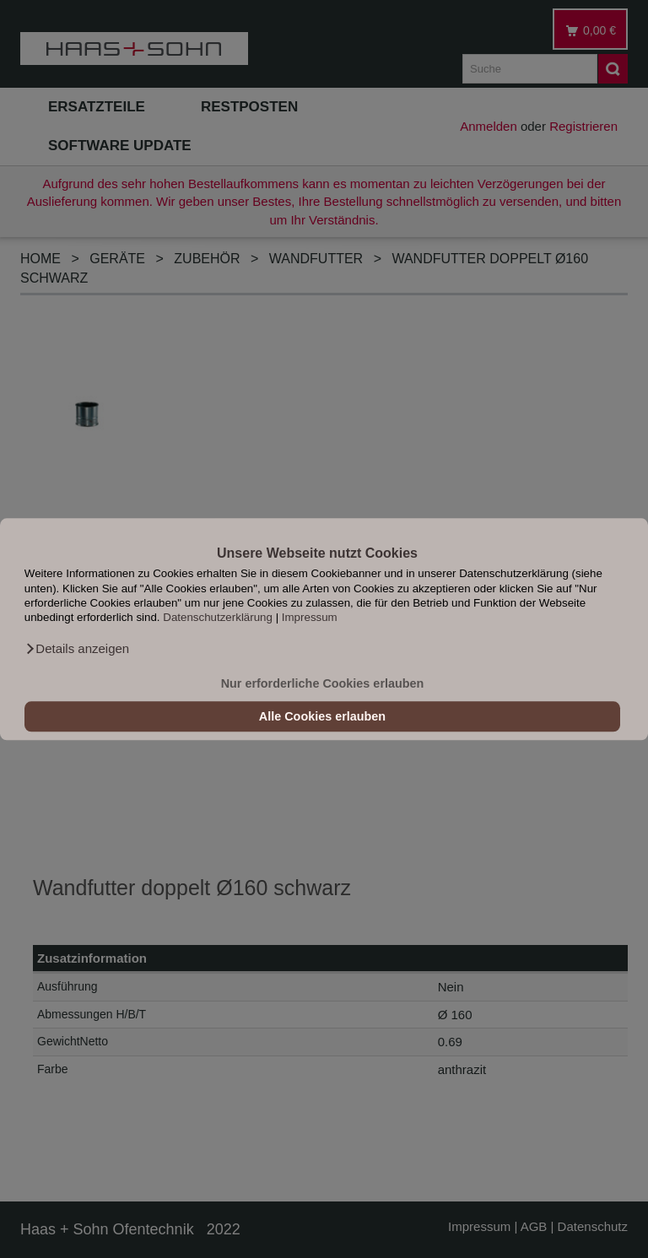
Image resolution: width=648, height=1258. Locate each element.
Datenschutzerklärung (218, 618)
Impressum (310, 618)
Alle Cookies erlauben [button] (322, 716)
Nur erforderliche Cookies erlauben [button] (322, 683)
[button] (76, 649)
